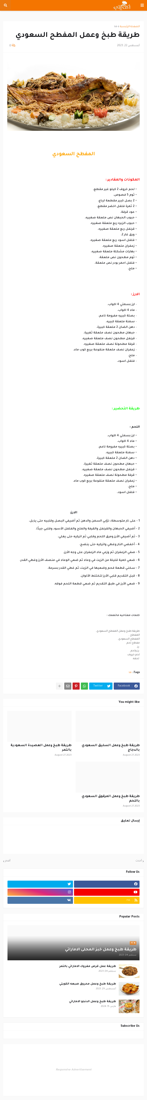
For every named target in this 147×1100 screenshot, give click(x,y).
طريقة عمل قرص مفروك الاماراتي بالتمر (87, 966)
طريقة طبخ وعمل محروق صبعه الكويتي (87, 984)
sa (115, 26)
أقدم (7, 861)
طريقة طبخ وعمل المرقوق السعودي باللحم (111, 799)
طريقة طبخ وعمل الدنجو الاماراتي (92, 1001)
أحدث (139, 861)
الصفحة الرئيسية (130, 26)
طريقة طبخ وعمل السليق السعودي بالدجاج (111, 748)
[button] (142, 5)
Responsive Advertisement (73, 1069)
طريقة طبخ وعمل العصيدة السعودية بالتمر (41, 748)
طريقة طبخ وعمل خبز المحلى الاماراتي (100, 950)
